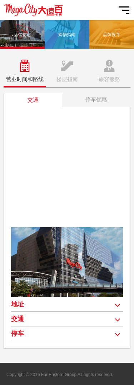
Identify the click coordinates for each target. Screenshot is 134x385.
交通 (17, 318)
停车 (17, 333)
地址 (17, 304)
